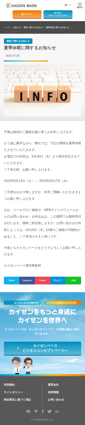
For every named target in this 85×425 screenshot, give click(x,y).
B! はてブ (58, 280)
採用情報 (53, 392)
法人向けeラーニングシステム (58, 14)
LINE (73, 280)
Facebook (27, 280)
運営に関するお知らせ (18, 41)
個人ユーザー (27, 14)
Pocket (42, 280)
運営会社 (53, 384)
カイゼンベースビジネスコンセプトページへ (45, 348)
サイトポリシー (13, 392)
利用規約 (9, 384)
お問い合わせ (56, 399)
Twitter (11, 280)
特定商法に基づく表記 (17, 399)
